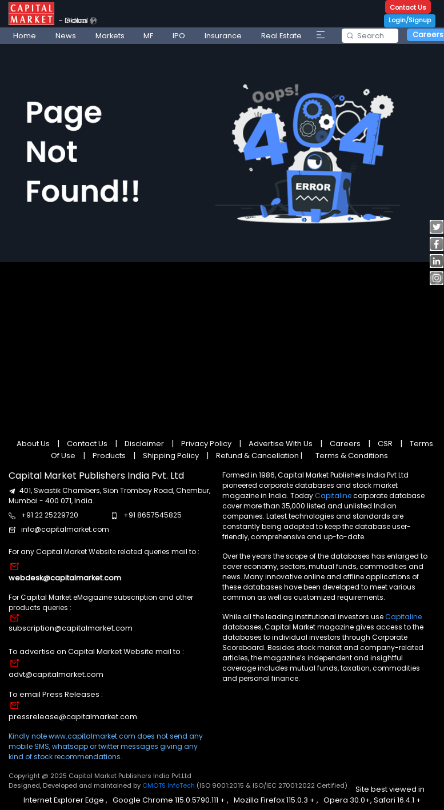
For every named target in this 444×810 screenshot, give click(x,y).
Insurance (223, 36)
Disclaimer (144, 443)
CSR (385, 443)
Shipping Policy (171, 455)
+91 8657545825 (152, 515)
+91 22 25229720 (49, 515)
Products (109, 455)
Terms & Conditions (351, 455)
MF (148, 36)
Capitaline (333, 495)
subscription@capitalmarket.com (71, 628)
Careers (345, 443)
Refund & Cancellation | (259, 455)
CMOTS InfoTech (169, 785)
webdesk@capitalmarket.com (65, 578)
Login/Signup (410, 20)
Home (24, 36)
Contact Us (408, 7)
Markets (110, 36)
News (65, 36)
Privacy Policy (206, 443)
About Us (34, 443)
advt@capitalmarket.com (56, 674)
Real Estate (281, 36)
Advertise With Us (280, 443)
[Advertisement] (220, 344)
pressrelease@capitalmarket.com (73, 716)
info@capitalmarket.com (65, 529)
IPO (179, 36)
